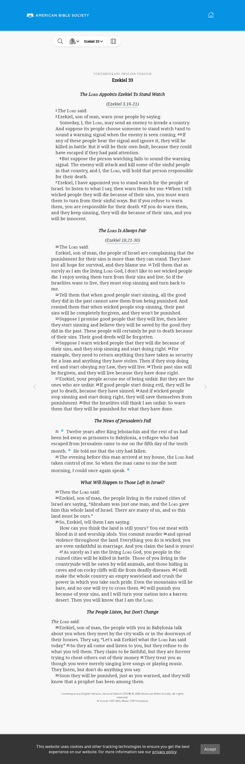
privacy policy (164, 751)
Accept (210, 749)
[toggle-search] (60, 41)
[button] (62, 430)
